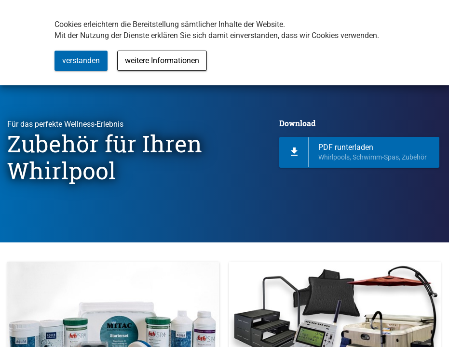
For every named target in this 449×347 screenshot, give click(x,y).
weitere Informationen (162, 60)
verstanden (81, 60)
